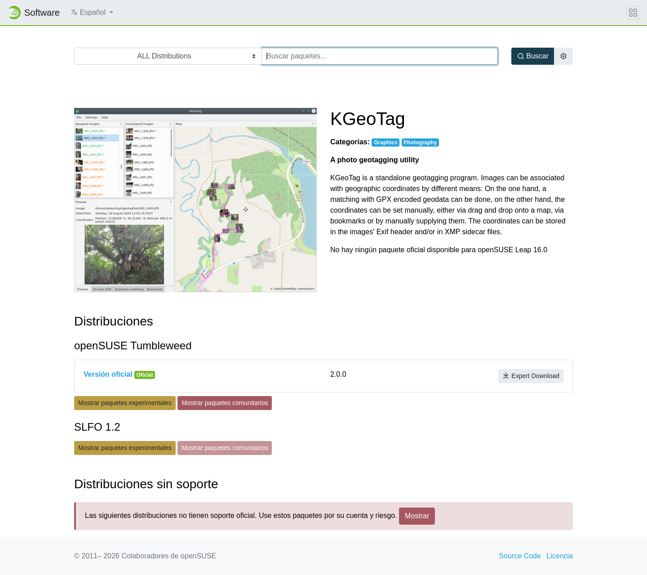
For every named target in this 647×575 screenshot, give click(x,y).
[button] (92, 13)
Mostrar (417, 516)
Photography (420, 142)
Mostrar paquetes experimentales (125, 402)
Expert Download (530, 375)
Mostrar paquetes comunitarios (225, 402)
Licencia (559, 556)
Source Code (520, 556)
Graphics (385, 142)
